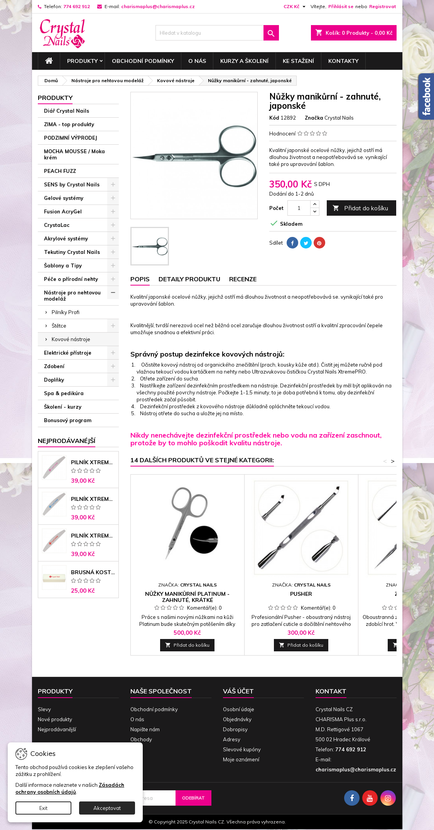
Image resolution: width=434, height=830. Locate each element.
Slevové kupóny (242, 749)
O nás (197, 60)
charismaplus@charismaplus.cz (158, 6)
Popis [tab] (140, 279)
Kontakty (343, 60)
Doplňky (54, 380)
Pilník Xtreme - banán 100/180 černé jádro (93, 535)
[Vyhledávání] (217, 33)
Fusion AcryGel (63, 211)
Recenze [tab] (243, 279)
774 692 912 (76, 6)
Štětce (59, 326)
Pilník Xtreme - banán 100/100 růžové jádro (93, 462)
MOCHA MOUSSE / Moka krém (74, 154)
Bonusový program (67, 420)
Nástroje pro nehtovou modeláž (72, 295)
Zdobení (54, 366)
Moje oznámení (241, 759)
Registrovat (382, 6)
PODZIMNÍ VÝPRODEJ (70, 138)
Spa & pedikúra (64, 393)
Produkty (82, 60)
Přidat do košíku (360, 208)
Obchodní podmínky (143, 60)
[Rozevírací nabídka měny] (295, 6)
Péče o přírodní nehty (71, 279)
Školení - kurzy (62, 407)
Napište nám (145, 729)
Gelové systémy (63, 198)
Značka (314, 118)
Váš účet (238, 691)
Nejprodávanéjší (66, 441)
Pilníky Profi (65, 312)
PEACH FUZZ (60, 171)
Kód (274, 118)
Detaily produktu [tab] (189, 279)
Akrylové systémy (66, 238)
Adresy (231, 739)
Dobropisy (235, 729)
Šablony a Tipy (63, 265)
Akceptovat (107, 808)
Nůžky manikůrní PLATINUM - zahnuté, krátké (187, 596)
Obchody (141, 739)
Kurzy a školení (244, 60)
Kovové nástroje (71, 339)
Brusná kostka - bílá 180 (93, 572)
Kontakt (331, 691)
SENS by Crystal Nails (72, 184)
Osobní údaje (238, 709)
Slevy (44, 709)
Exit (43, 808)
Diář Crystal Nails (66, 111)
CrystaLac (56, 225)
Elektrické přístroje (67, 353)
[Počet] (299, 208)
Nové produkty (55, 719)
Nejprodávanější (57, 729)
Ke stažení (298, 60)
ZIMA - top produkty (69, 124)
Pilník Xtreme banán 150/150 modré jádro (93, 499)
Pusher (301, 593)
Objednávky (237, 719)
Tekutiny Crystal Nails (72, 252)
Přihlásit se (340, 6)
